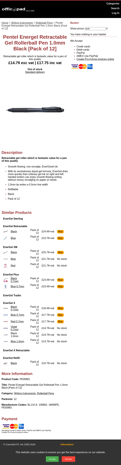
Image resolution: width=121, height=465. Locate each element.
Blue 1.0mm (17, 341)
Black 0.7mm (14, 280)
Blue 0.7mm (17, 286)
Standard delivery (35, 72)
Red (13, 265)
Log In (115, 13)
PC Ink (19, 444)
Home (5, 22)
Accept (52, 459)
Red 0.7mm (17, 321)
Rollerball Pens (44, 22)
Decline (68, 459)
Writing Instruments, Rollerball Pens (34, 393)
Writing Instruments (22, 22)
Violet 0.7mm (14, 328)
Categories (112, 3)
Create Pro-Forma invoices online (95, 59)
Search (115, 8)
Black (14, 231)
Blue (13, 238)
